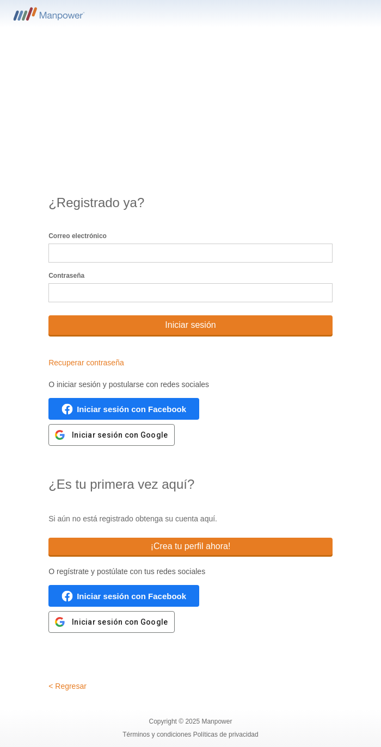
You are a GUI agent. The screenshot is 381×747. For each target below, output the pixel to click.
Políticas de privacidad (226, 734)
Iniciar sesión (190, 324)
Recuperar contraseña (86, 362)
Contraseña (66, 275)
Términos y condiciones (157, 734)
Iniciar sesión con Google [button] (120, 435)
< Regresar (67, 686)
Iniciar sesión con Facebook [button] (131, 409)
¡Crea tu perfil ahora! (191, 546)
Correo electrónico (77, 236)
